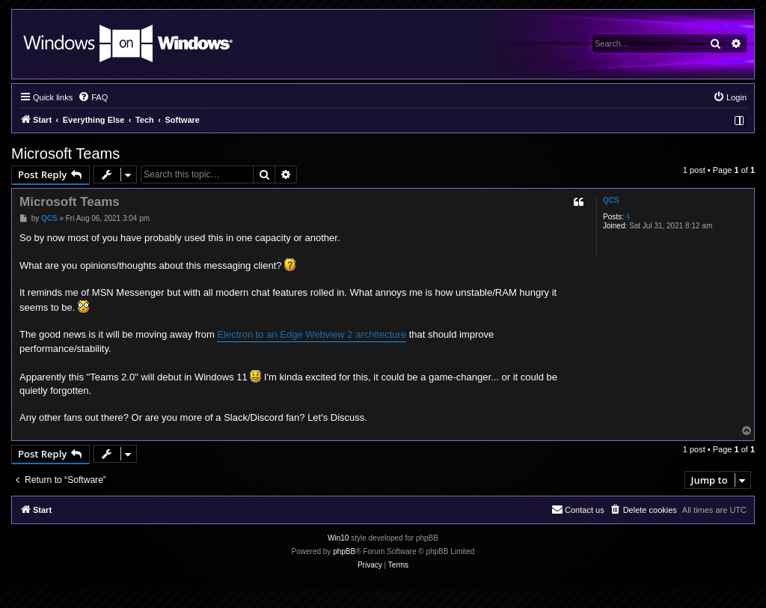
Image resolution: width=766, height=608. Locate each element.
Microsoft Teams (65, 153)
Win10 (338, 538)
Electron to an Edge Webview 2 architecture (311, 334)
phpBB (344, 551)
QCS (611, 200)
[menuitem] (93, 97)
